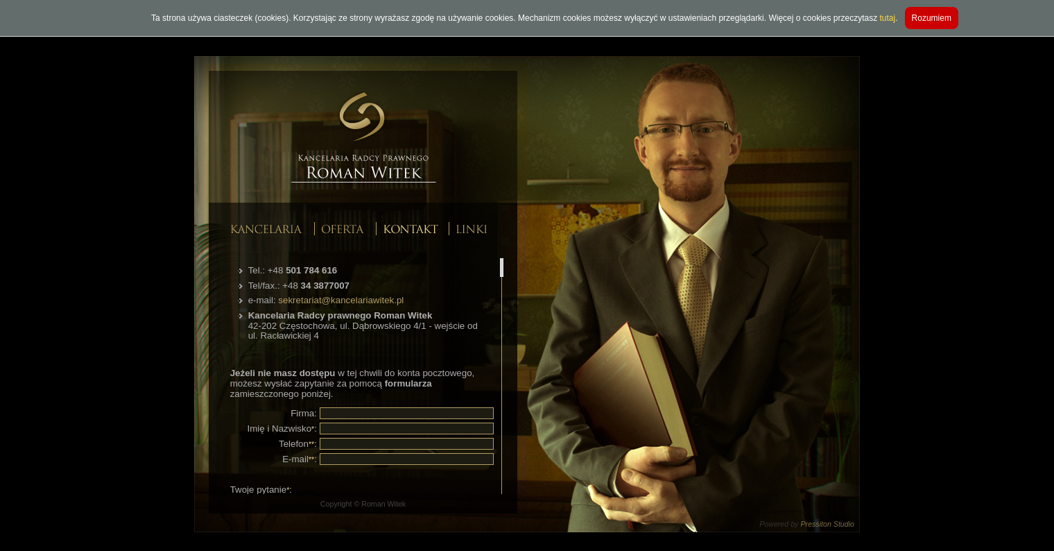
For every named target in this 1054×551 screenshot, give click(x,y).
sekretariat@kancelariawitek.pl (341, 300)
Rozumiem (931, 18)
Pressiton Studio (827, 524)
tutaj (888, 18)
